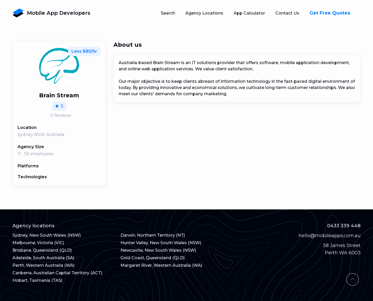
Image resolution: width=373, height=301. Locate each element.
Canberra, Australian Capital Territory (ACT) (57, 272)
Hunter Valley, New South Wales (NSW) (160, 242)
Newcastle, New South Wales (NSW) (158, 250)
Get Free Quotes (330, 13)
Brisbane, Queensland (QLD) (42, 250)
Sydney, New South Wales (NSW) (46, 235)
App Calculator (249, 13)
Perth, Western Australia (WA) (43, 265)
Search (168, 13)
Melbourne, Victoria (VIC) (38, 242)
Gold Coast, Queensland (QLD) (152, 257)
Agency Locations (204, 13)
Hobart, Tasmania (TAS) (37, 280)
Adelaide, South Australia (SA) (43, 257)
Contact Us (287, 13)
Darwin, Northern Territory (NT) (152, 235)
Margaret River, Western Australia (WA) (161, 265)
